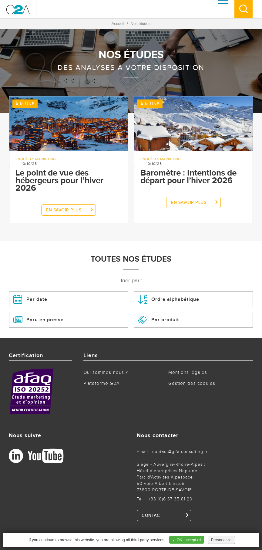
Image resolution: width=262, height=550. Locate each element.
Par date (30, 299)
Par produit (158, 319)
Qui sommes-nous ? (105, 372)
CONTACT (152, 515)
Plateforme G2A (101, 383)
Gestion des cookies (191, 383)
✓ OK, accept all (186, 540)
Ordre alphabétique (168, 299)
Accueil (118, 23)
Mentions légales (187, 372)
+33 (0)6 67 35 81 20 (170, 499)
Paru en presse (38, 319)
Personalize (221, 540)
